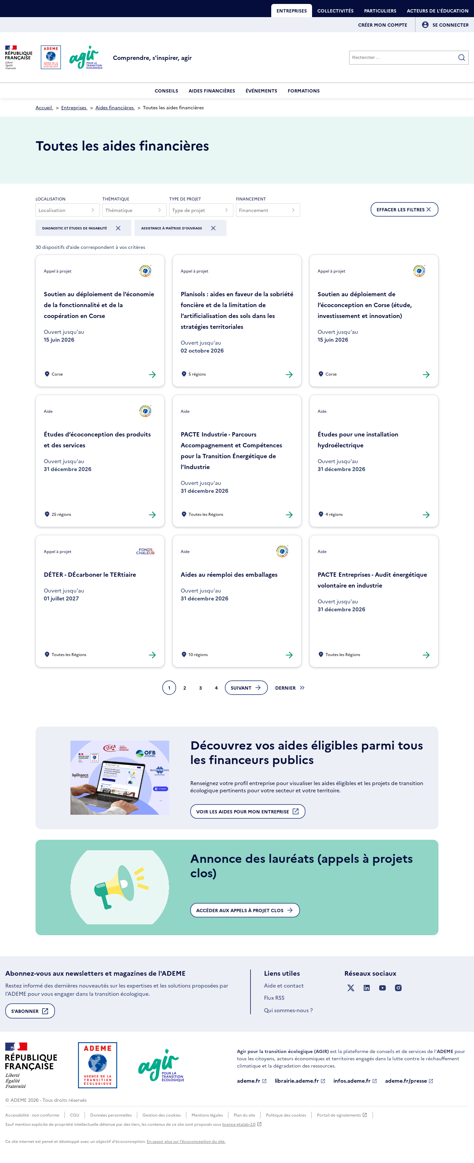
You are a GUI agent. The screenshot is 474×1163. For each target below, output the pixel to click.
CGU (74, 1115)
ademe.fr (252, 1081)
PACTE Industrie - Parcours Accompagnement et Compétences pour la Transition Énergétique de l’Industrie (231, 450)
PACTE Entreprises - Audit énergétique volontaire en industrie (372, 579)
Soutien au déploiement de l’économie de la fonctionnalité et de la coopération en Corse (99, 305)
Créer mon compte (382, 24)
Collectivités (335, 10)
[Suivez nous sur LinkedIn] (367, 988)
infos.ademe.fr (355, 1081)
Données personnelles (111, 1115)
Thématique (115, 198)
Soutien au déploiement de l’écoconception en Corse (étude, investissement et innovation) (365, 305)
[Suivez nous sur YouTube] (382, 988)
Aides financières (212, 90)
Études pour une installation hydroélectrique (358, 439)
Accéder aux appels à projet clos (245, 910)
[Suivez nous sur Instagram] (398, 988)
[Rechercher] (409, 58)
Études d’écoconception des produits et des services (97, 439)
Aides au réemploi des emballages (229, 574)
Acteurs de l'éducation (438, 10)
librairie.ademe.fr (300, 1081)
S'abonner (30, 1012)
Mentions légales (207, 1115)
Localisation (51, 198)
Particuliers (380, 10)
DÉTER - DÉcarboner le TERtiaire (90, 574)
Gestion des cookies (162, 1115)
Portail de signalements (342, 1115)
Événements (261, 90)
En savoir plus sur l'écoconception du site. (186, 1141)
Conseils (166, 90)
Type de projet (185, 198)
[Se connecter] (451, 24)
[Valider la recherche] (462, 58)
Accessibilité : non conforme (32, 1115)
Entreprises (291, 10)
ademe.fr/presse (409, 1081)
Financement (251, 198)
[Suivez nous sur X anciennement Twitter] (351, 988)
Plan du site (244, 1115)
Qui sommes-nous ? (288, 1010)
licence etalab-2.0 (242, 1124)
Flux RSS (274, 997)
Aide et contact (284, 985)
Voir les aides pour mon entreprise (248, 813)
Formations (304, 90)
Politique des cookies (286, 1115)
